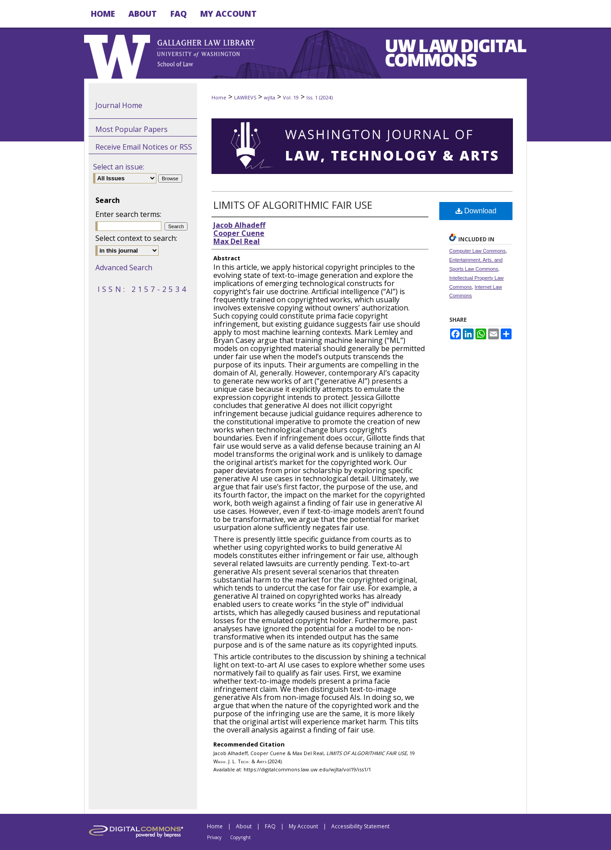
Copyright (240, 837)
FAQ (270, 826)
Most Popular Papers (131, 129)
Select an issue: (118, 167)
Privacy (214, 837)
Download (476, 211)
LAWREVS (245, 97)
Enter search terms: (128, 214)
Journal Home (118, 105)
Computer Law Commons (477, 251)
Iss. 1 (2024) (319, 97)
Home (219, 97)
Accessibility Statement (360, 826)
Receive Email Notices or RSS (143, 147)
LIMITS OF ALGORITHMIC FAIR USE (292, 204)
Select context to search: (136, 238)
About (244, 826)
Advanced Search (123, 267)
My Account (303, 826)
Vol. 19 (291, 97)
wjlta (269, 97)
